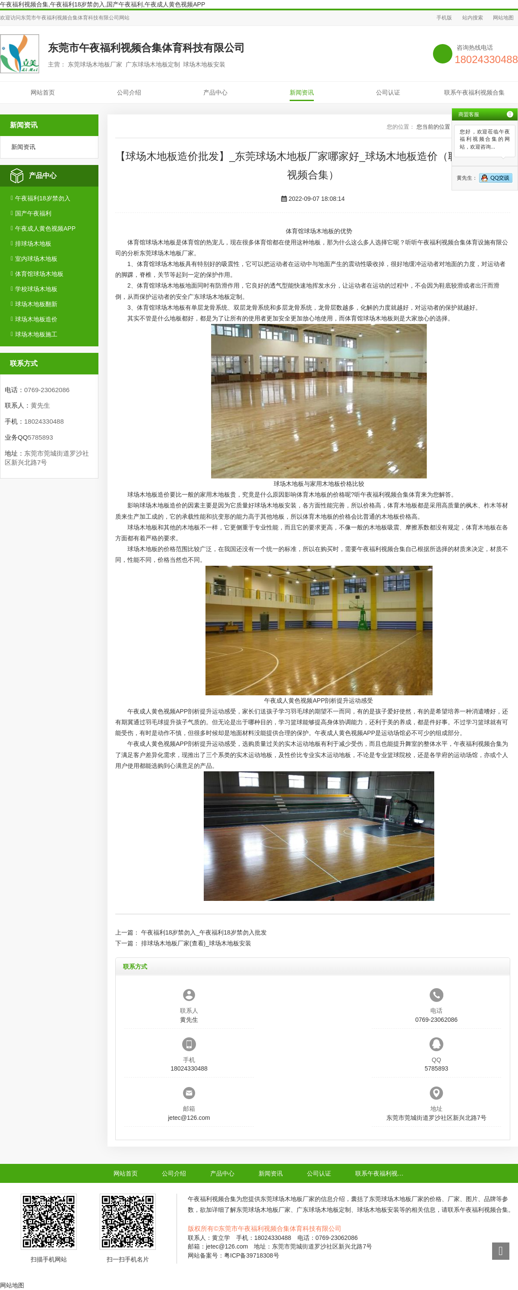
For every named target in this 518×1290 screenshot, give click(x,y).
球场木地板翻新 (36, 304)
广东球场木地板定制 (215, 296)
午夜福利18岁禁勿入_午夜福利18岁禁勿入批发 (204, 932)
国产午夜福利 (33, 213)
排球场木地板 (33, 243)
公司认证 (388, 92)
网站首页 (43, 92)
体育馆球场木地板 (39, 273)
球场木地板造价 (36, 319)
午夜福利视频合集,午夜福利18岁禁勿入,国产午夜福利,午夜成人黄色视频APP (102, 4)
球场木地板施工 (36, 334)
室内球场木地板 (36, 258)
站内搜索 (472, 18)
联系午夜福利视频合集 (474, 92)
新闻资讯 (302, 92)
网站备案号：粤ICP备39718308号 (233, 1255)
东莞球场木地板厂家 (166, 253)
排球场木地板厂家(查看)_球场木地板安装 (196, 943)
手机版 (444, 18)
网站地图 (503, 18)
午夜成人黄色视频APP (45, 228)
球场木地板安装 (275, 505)
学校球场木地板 (36, 288)
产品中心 (215, 92)
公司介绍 (129, 92)
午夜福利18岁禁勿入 (42, 198)
